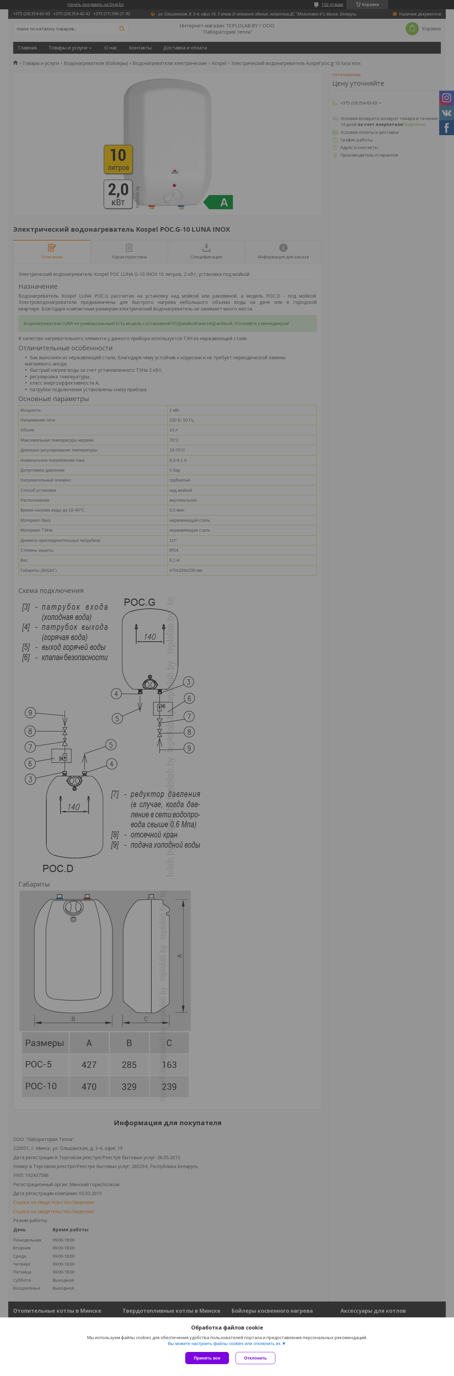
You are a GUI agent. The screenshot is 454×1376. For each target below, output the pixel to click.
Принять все (207, 1358)
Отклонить (255, 1358)
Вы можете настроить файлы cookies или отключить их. (225, 1343)
